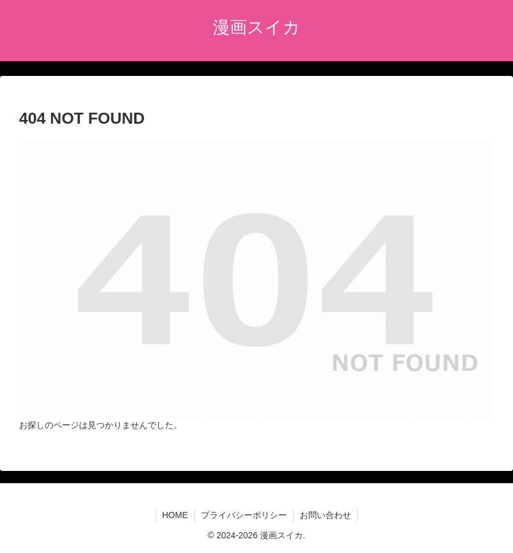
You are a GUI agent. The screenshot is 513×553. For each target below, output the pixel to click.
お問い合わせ (325, 515)
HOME (175, 515)
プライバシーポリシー (244, 515)
